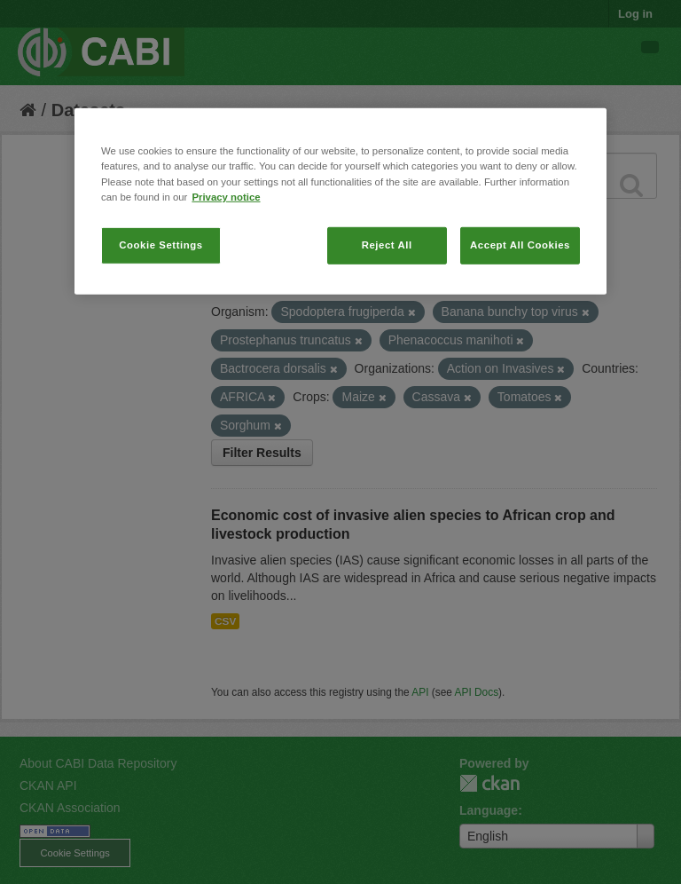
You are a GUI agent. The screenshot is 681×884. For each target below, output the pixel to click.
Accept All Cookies (520, 244)
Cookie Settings (161, 244)
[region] (340, 201)
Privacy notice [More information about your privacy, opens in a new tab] (226, 196)
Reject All (387, 244)
